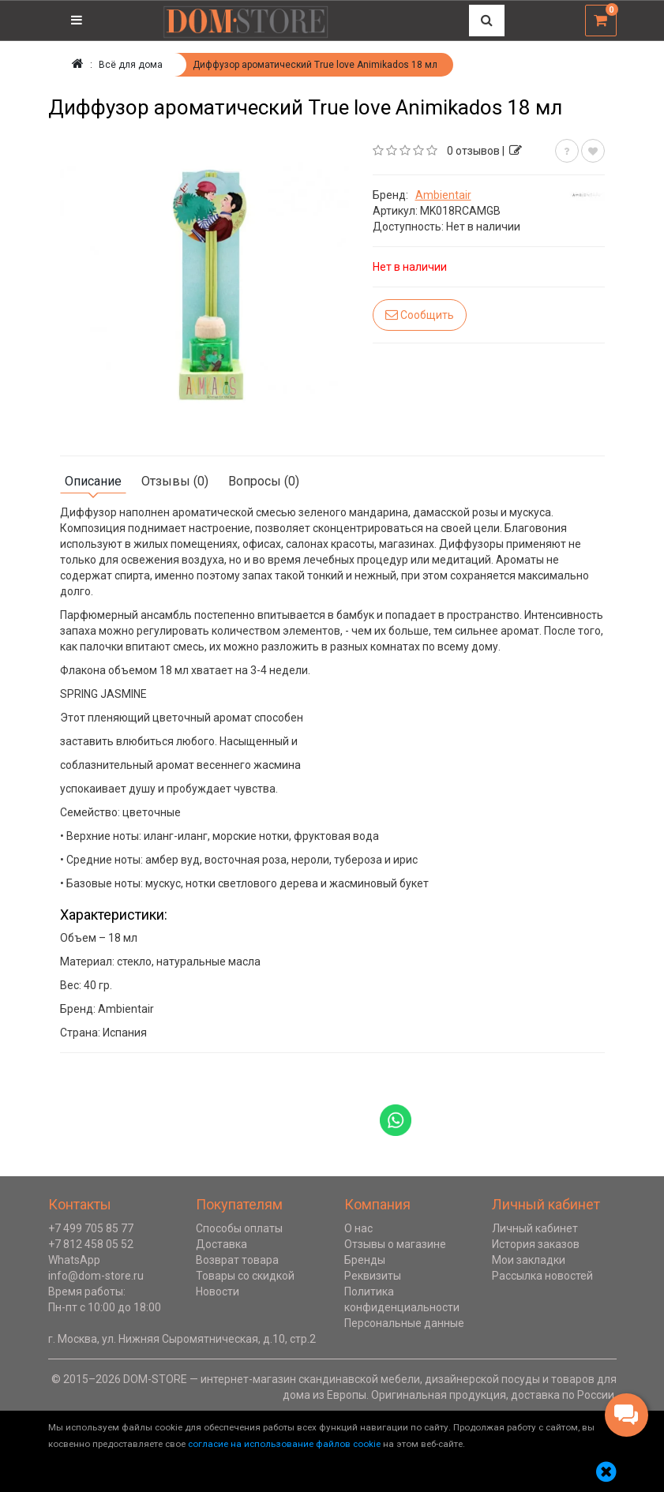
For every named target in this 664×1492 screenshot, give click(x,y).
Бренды (364, 1260)
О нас (358, 1228)
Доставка (221, 1244)
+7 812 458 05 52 (90, 1244)
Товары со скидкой (245, 1275)
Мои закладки (528, 1260)
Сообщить (419, 314)
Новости (217, 1291)
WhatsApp (74, 1260)
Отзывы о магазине (395, 1244)
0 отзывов (473, 150)
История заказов (536, 1244)
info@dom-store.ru (96, 1275)
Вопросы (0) (263, 481)
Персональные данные (404, 1323)
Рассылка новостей (542, 1275)
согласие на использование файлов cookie (284, 1443)
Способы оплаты (239, 1228)
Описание (93, 481)
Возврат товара (237, 1260)
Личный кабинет (535, 1228)
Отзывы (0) (174, 481)
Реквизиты (372, 1275)
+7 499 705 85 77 (90, 1228)
